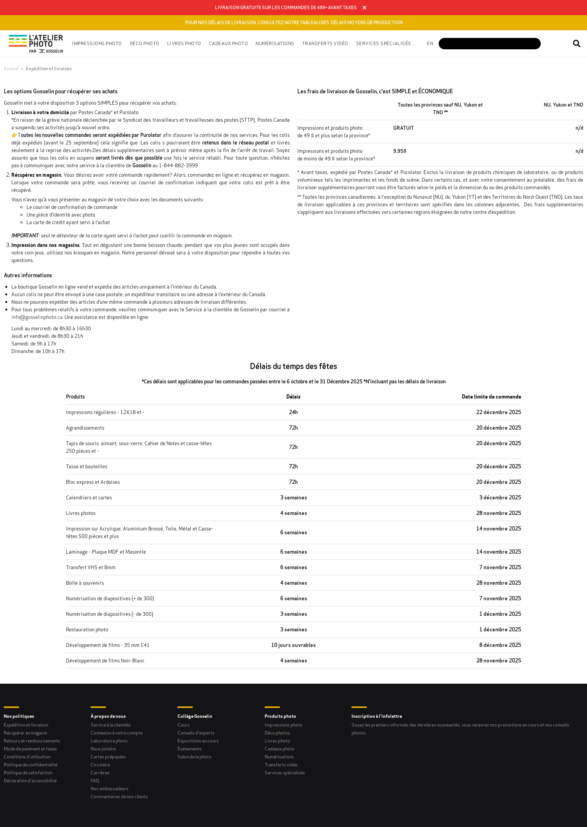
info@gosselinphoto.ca (36, 317)
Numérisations (279, 757)
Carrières (100, 772)
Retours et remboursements (32, 741)
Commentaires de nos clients (119, 796)
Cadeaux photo (280, 749)
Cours (183, 725)
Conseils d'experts (196, 733)
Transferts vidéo (325, 43)
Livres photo (277, 741)
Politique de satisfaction (28, 772)
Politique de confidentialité (30, 764)
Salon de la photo (194, 757)
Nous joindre (103, 749)
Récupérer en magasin (25, 733)
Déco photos (277, 733)
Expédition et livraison (26, 725)
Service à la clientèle (110, 725)
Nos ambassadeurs (110, 788)
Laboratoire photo (109, 741)
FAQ (95, 780)
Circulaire (100, 764)
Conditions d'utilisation (27, 757)
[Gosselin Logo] (36, 43)
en (430, 43)
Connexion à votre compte (117, 733)
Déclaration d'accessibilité (30, 780)
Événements (189, 749)
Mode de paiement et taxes (30, 749)
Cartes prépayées (108, 757)
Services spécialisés (285, 772)
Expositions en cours (198, 741)
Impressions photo (284, 725)
